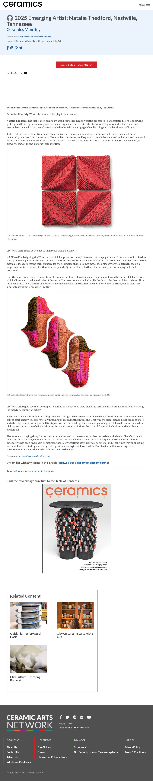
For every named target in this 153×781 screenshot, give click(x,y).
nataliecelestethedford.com (36, 456)
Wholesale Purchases (19, 762)
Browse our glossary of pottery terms (83, 462)
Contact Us (13, 752)
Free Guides (44, 747)
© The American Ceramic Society (25, 772)
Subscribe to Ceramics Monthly (76, 64)
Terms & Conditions (135, 752)
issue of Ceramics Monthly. (35, 36)
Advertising (13, 757)
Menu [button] (144, 5)
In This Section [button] (17, 73)
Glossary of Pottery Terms (52, 757)
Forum (41, 752)
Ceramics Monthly (24, 29)
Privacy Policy (132, 747)
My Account (81, 747)
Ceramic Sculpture (44, 471)
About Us (12, 747)
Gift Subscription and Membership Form (96, 752)
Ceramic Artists (24, 471)
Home (10, 41)
